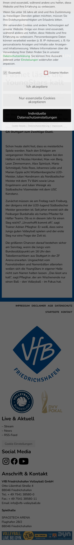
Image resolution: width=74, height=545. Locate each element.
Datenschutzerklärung (16, 41)
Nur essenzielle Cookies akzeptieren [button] (37, 85)
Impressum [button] (57, 110)
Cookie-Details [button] (19, 110)
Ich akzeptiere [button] (37, 71)
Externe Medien (56, 57)
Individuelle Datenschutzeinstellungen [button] (37, 100)
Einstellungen (29, 45)
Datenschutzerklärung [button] (39, 110)
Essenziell (12, 57)
